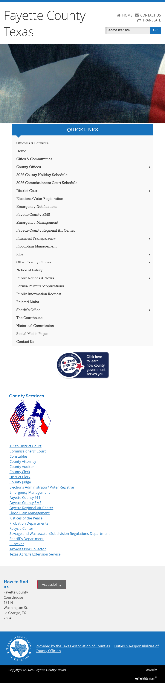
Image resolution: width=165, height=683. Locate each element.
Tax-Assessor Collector (27, 549)
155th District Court (25, 446)
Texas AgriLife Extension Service (35, 554)
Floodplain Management (36, 246)
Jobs (83, 254)
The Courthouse (29, 318)
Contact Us (25, 342)
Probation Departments (28, 523)
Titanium (145, 678)
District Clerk (19, 477)
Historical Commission (35, 326)
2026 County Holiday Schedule (41, 175)
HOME (127, 15)
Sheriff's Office (83, 310)
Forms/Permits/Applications (40, 286)
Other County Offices (83, 262)
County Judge (20, 482)
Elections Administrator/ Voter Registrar (42, 487)
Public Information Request (38, 294)
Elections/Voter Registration (39, 199)
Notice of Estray (29, 270)
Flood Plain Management (29, 513)
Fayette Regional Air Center (31, 507)
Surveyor (16, 544)
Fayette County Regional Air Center (45, 230)
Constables (18, 456)
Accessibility (51, 584)
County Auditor (21, 466)
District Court (83, 191)
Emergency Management (37, 222)
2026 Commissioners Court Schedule (46, 183)
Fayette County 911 (24, 497)
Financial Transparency (83, 238)
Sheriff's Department (26, 538)
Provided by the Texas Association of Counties (73, 646)
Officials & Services (32, 143)
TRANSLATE (152, 20)
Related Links (27, 302)
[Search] (128, 30)
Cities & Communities (34, 159)
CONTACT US (150, 15)
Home (21, 151)
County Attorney (22, 461)
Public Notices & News (83, 278)
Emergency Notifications (36, 207)
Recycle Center (21, 528)
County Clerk (19, 471)
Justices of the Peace (26, 518)
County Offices (83, 167)
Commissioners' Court (27, 451)
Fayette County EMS (33, 214)
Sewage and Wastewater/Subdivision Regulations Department (59, 533)
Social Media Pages (32, 334)
